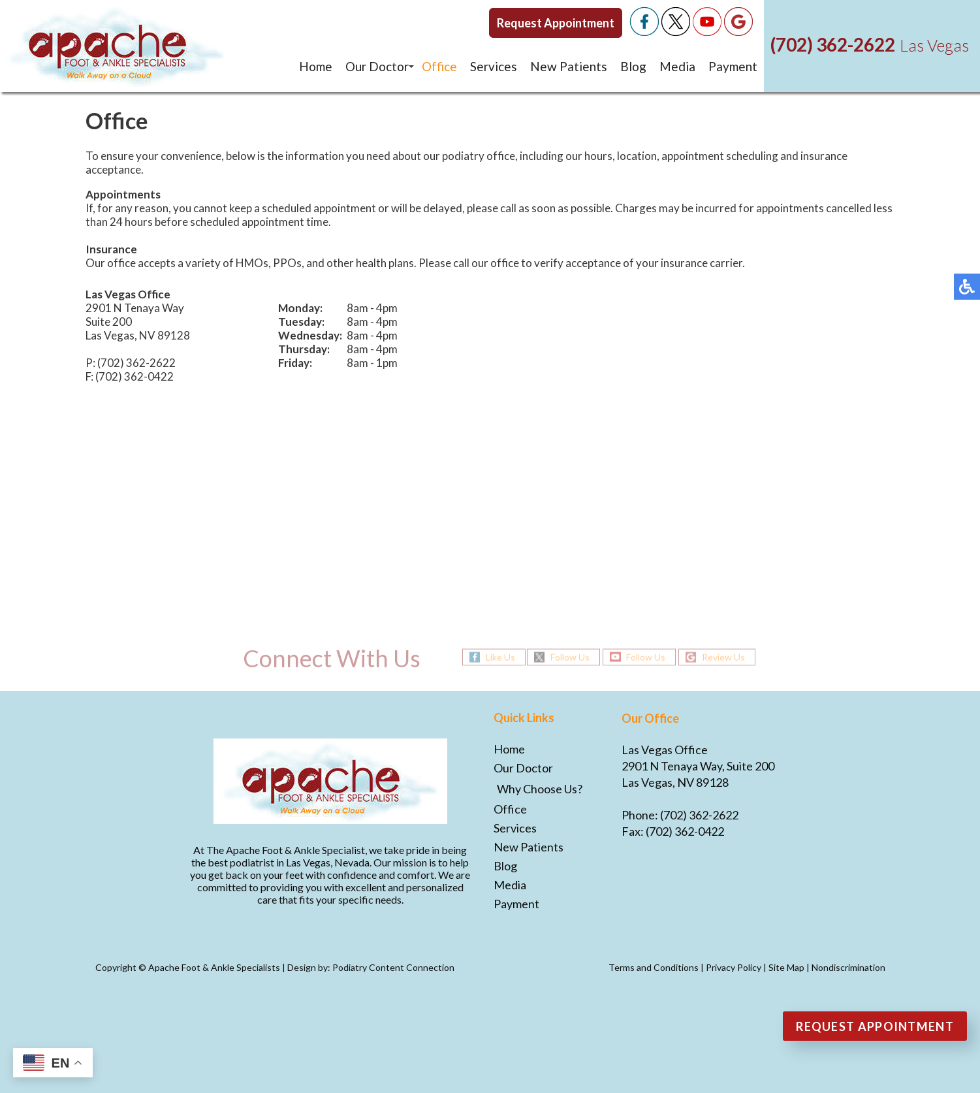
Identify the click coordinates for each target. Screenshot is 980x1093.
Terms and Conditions (654, 967)
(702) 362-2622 (832, 44)
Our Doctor (377, 66)
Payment (732, 66)
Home (315, 66)
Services (493, 66)
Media (677, 66)
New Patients (568, 66)
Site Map (786, 967)
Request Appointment (555, 23)
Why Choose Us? (539, 789)
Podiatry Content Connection (393, 967)
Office (439, 66)
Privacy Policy (733, 967)
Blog (633, 66)
